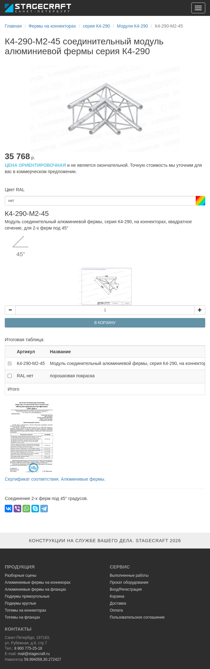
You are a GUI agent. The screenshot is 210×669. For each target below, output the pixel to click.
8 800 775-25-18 (28, 648)
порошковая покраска (72, 375)
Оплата (116, 610)
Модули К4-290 (132, 26)
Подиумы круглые (20, 603)
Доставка (118, 603)
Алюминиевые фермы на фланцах (35, 589)
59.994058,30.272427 (42, 659)
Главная (13, 26)
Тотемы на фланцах (22, 617)
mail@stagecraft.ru (34, 654)
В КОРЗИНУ (104, 323)
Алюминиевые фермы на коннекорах (37, 582)
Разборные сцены (20, 575)
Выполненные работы (129, 575)
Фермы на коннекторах (52, 26)
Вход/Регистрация (126, 589)
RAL (25, 375)
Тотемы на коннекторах (25, 610)
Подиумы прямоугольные (27, 596)
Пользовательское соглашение (137, 617)
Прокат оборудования (129, 582)
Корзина (117, 596)
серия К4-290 (96, 26)
